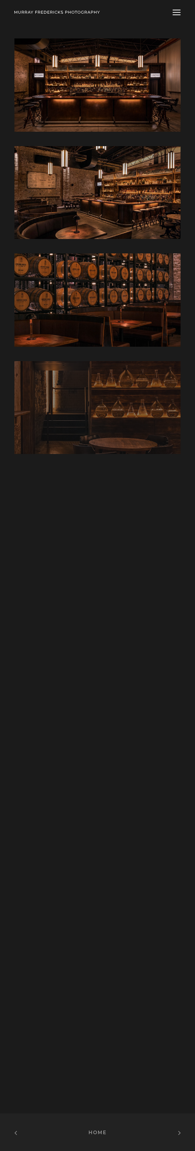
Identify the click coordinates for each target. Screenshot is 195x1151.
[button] (176, 12)
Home (97, 1132)
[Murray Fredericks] (57, 12)
